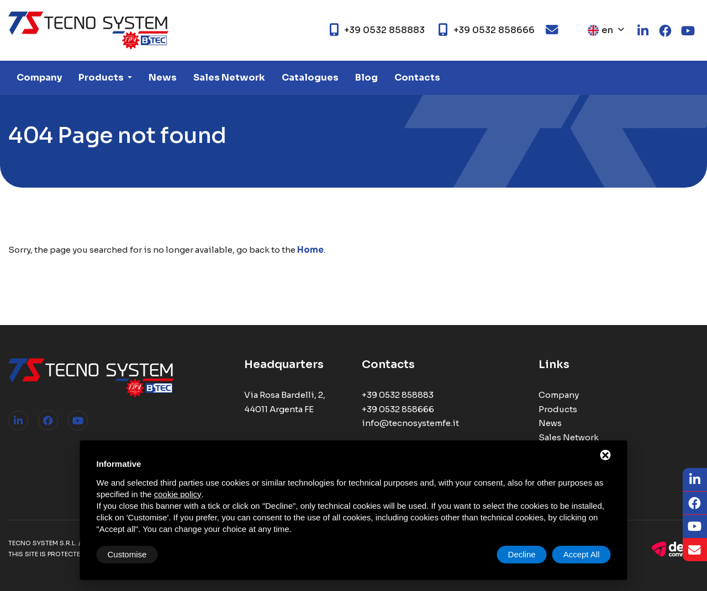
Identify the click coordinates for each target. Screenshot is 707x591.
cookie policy (178, 494)
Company (39, 77)
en (600, 30)
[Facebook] (695, 503)
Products (101, 77)
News (163, 77)
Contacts (417, 77)
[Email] (695, 550)
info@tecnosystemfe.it (410, 423)
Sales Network (229, 77)
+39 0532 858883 (398, 395)
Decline (522, 554)
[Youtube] (695, 527)
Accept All (581, 554)
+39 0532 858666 (398, 409)
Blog (366, 77)
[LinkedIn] (695, 480)
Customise (127, 554)
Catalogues (310, 77)
